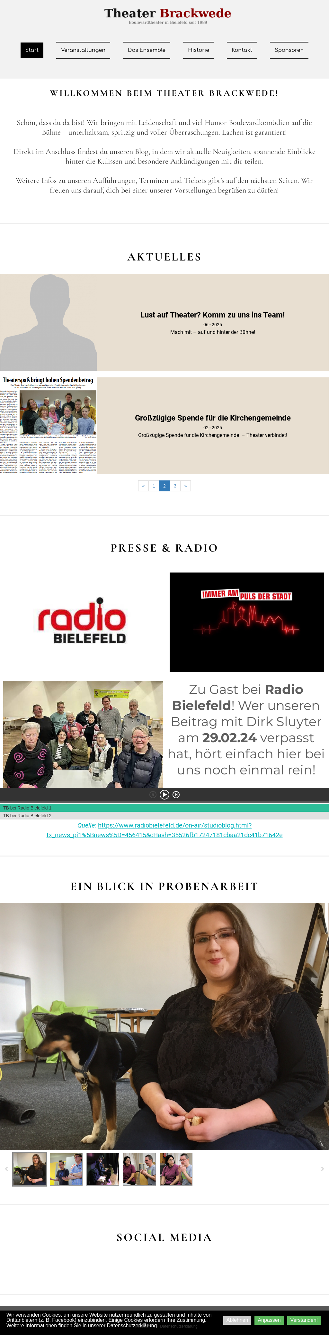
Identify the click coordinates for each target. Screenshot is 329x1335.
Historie (198, 50)
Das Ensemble (146, 50)
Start (32, 50)
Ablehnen (237, 1320)
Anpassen (269, 1320)
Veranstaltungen (83, 50)
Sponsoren (289, 50)
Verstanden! (304, 1320)
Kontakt (242, 50)
